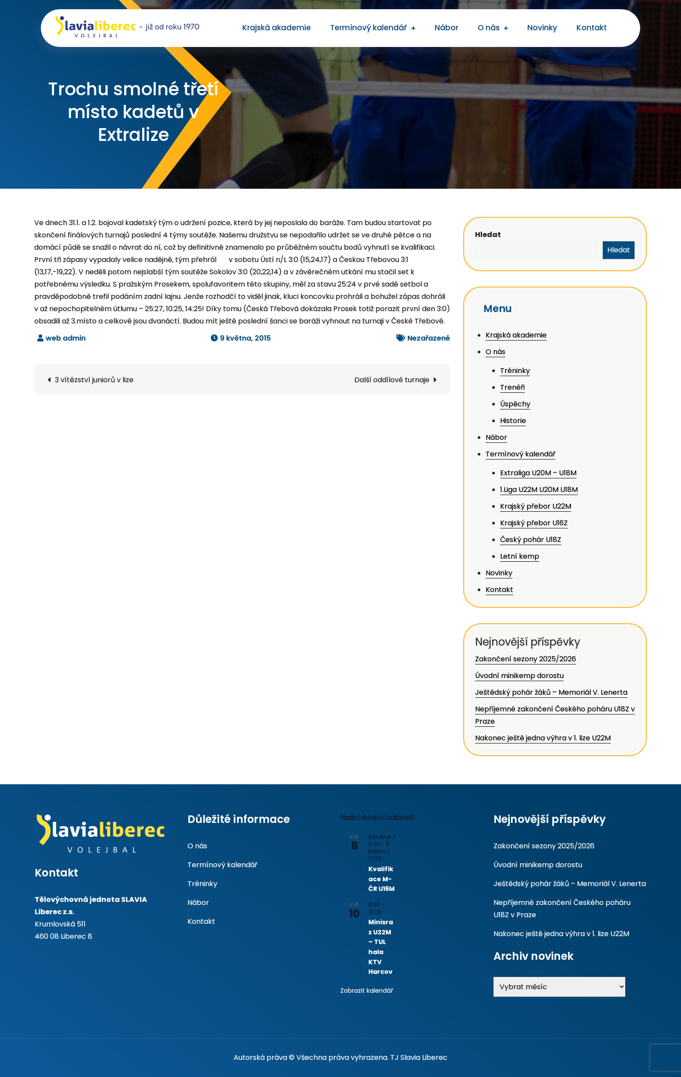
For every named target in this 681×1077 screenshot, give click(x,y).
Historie (513, 421)
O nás (489, 27)
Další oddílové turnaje (391, 380)
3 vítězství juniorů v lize (94, 380)
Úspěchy (515, 404)
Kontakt (592, 27)
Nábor (446, 27)
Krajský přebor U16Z (534, 523)
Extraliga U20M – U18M (538, 473)
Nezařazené (428, 338)
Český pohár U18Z (530, 540)
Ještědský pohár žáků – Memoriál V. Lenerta (551, 692)
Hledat (488, 235)
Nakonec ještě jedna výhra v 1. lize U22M (543, 738)
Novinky (542, 27)
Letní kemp (519, 556)
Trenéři (512, 387)
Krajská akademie (276, 27)
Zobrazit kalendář (366, 990)
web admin (66, 338)
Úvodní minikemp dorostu (519, 676)
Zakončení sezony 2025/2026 (525, 659)
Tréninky (515, 371)
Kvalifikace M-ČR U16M (381, 879)
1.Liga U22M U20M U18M (539, 490)
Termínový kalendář (368, 27)
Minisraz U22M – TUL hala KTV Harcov (380, 947)
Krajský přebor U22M (535, 506)
